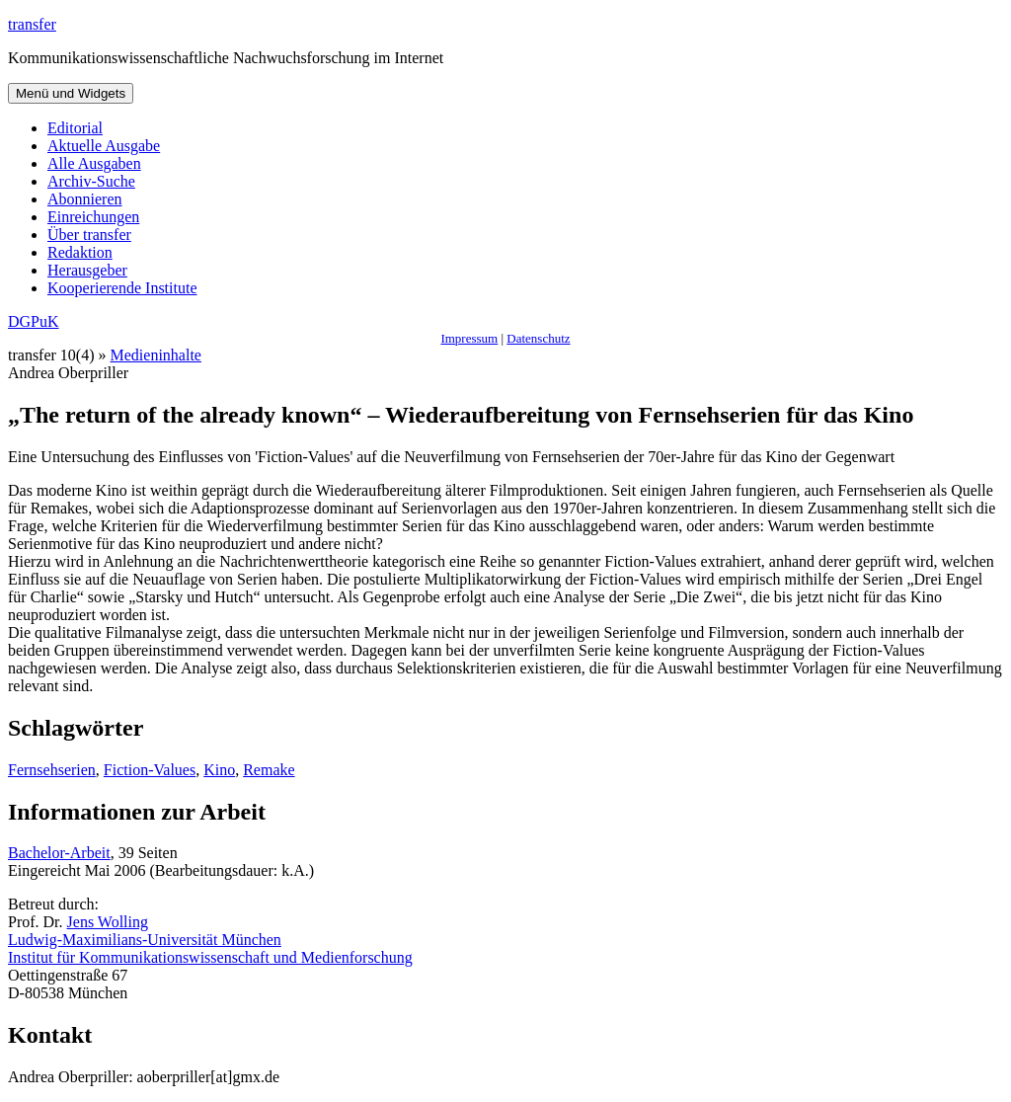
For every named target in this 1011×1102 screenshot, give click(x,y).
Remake (268, 769)
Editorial (75, 127)
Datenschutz (538, 338)
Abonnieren (84, 199)
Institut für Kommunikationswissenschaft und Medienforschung (210, 957)
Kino (219, 769)
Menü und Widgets (70, 93)
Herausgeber (87, 270)
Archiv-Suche (91, 181)
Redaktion (80, 252)
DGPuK (33, 321)
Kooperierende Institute (122, 287)
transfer (32, 24)
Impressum (469, 338)
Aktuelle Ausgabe (103, 145)
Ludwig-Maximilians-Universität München (144, 939)
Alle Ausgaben (94, 163)
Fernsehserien (52, 769)
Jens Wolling (107, 921)
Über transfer (89, 234)
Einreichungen (93, 216)
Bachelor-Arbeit (59, 852)
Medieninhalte (156, 355)
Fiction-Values (149, 769)
